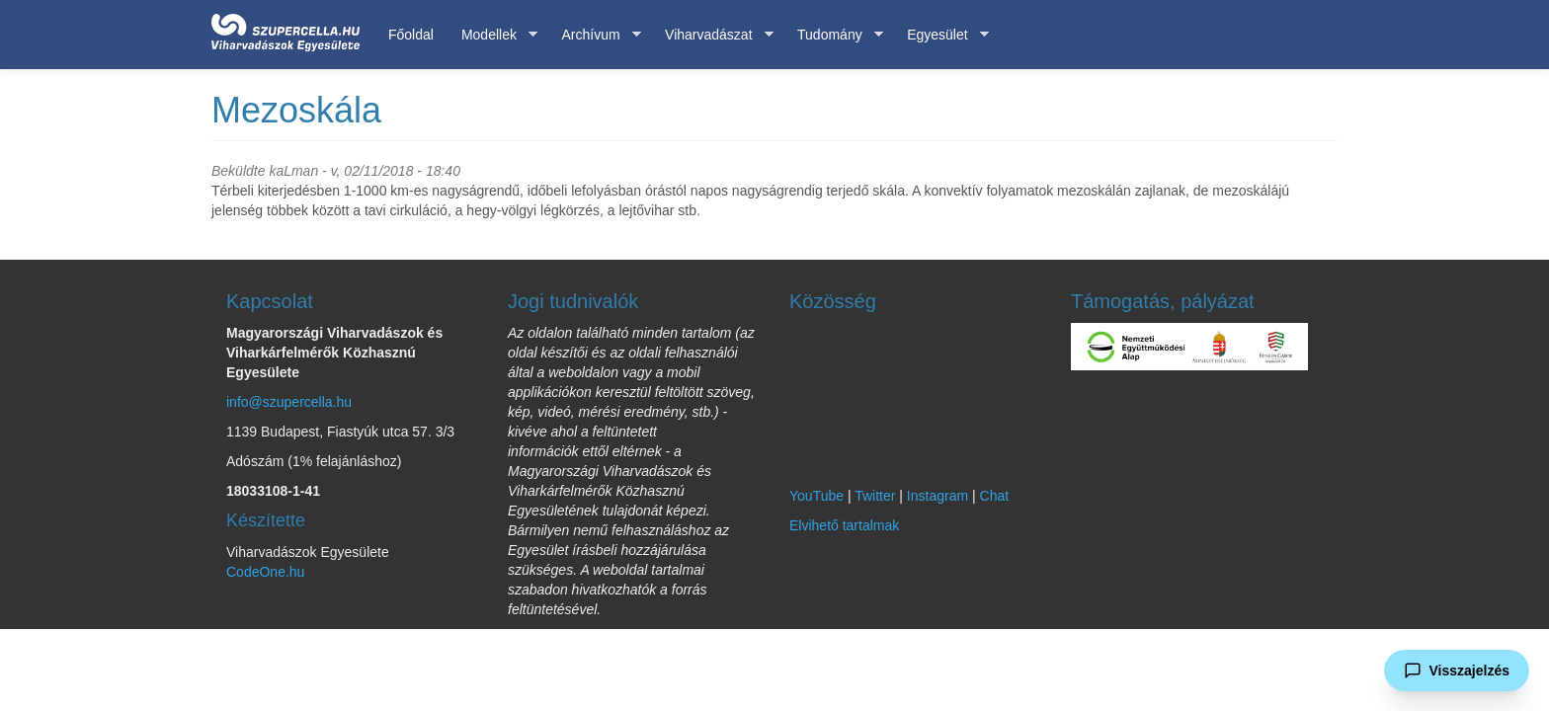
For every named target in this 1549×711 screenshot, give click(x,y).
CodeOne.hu (265, 572)
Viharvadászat (712, 35)
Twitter (875, 496)
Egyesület (940, 35)
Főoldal (411, 34)
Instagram (937, 496)
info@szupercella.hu (289, 402)
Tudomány (833, 35)
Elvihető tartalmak (844, 525)
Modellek (492, 35)
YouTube (816, 496)
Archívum (593, 35)
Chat (995, 496)
